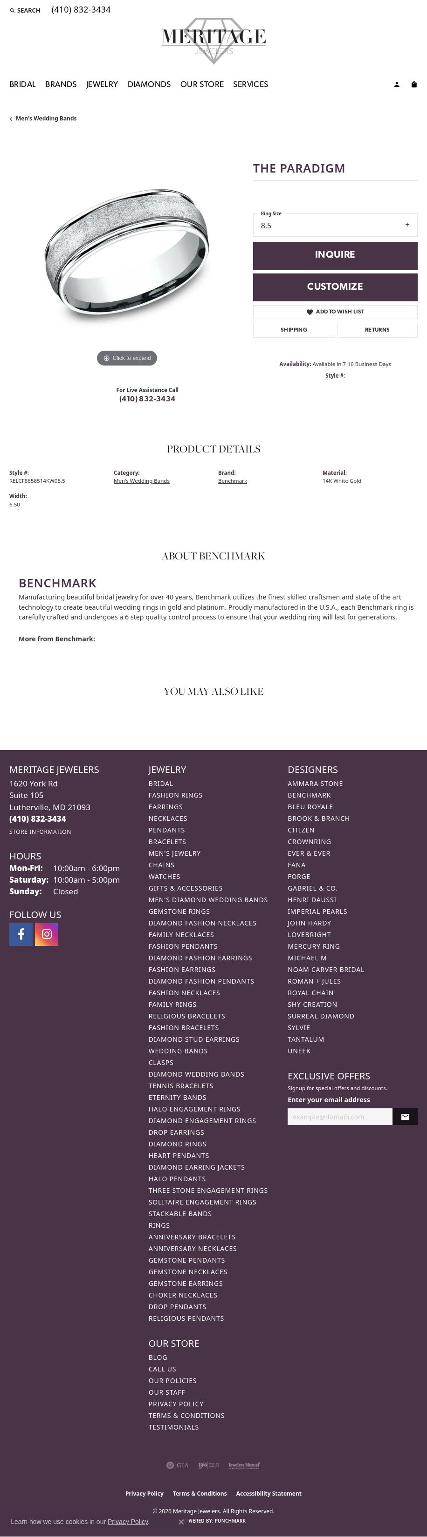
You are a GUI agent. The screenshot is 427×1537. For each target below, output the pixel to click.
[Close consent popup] (181, 1522)
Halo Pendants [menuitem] (177, 1178)
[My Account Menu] (396, 86)
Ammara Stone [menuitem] (315, 783)
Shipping (294, 330)
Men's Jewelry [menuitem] (175, 853)
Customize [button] (335, 287)
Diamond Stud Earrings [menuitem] (194, 1039)
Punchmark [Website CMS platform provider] (230, 1520)
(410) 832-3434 (147, 399)
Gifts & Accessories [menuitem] (186, 888)
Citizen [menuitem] (301, 829)
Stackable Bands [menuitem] (180, 1213)
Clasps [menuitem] (161, 1062)
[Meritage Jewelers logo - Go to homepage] (213, 41)
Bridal (22, 85)
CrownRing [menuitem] (309, 841)
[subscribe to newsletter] (405, 1116)
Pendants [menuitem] (167, 829)
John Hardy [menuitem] (309, 922)
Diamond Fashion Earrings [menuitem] (201, 957)
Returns (377, 330)
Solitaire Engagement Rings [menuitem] (203, 1202)
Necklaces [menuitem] (168, 818)
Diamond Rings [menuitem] (178, 1143)
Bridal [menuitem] (161, 783)
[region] (126, 252)
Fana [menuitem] (297, 864)
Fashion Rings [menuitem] (176, 795)
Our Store (202, 85)
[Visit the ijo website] (208, 1465)
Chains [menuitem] (162, 864)
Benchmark (232, 480)
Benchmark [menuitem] (309, 795)
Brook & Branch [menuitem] (319, 818)
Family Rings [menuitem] (173, 1004)
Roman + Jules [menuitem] (314, 981)
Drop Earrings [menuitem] (177, 1132)
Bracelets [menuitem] (167, 841)
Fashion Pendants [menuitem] (183, 946)
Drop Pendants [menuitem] (178, 1306)
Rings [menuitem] (159, 1225)
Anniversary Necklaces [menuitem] (193, 1248)
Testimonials (174, 1427)
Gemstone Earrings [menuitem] (186, 1283)
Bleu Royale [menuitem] (310, 806)
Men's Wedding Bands (46, 118)
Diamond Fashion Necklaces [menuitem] (203, 922)
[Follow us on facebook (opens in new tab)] (21, 934)
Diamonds (149, 85)
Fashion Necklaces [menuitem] (184, 992)
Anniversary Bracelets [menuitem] (192, 1236)
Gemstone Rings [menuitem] (179, 911)
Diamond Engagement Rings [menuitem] (202, 1120)
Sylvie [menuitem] (299, 1027)
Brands (60, 85)
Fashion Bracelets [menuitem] (184, 1027)
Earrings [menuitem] (166, 806)
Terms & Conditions (187, 1415)
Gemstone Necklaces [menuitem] (188, 1271)
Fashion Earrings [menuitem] (182, 969)
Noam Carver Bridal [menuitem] (326, 969)
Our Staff (167, 1392)
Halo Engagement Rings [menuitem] (195, 1109)
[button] (25, 10)
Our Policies (173, 1380)
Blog (158, 1357)
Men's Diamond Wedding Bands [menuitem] (208, 899)
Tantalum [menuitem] (306, 1039)
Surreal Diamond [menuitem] (321, 1015)
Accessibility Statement (269, 1493)
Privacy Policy (176, 1403)
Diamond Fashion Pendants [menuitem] (202, 981)
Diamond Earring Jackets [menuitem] (197, 1167)
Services (250, 85)
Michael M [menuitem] (307, 957)
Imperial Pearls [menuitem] (317, 911)
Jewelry (102, 85)
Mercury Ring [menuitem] (314, 946)
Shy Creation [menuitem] (312, 1004)
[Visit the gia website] (177, 1465)
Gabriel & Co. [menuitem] (312, 888)
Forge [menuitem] (299, 876)
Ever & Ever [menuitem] (309, 853)
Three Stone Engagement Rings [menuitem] (208, 1190)
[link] (80, 10)
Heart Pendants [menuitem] (179, 1155)
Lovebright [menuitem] (309, 934)
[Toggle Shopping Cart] (414, 86)
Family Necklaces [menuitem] (181, 934)
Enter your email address (329, 1099)
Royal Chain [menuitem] (311, 992)
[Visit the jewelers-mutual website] (244, 1465)
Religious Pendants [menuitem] (186, 1318)
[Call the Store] (37, 818)
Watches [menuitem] (164, 876)
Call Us (163, 1368)
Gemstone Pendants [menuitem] (187, 1260)
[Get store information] (40, 832)
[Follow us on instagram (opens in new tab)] (46, 934)
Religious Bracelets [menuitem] (187, 1015)
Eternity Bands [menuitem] (178, 1097)
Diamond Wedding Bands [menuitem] (197, 1074)
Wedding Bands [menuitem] (178, 1050)
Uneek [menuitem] (299, 1050)
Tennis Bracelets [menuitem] (181, 1085)
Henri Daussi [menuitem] (312, 899)
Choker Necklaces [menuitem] (183, 1295)
